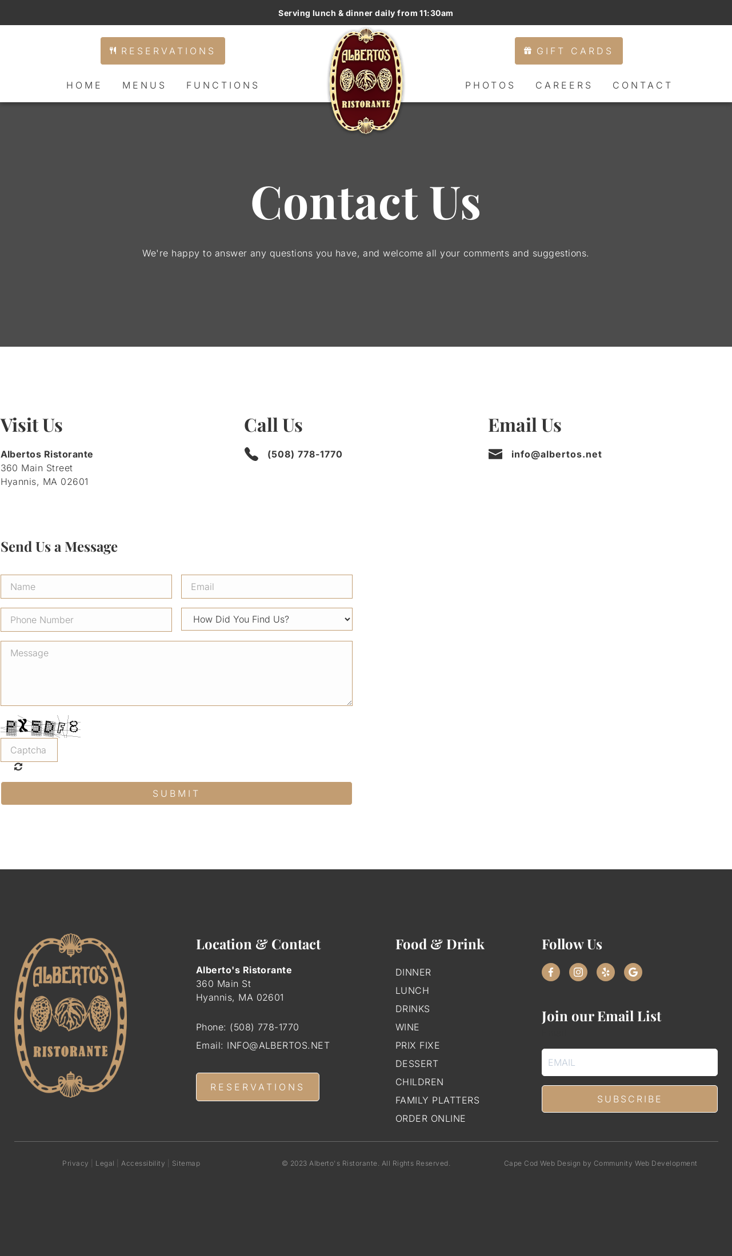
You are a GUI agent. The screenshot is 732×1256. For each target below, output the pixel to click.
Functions (223, 85)
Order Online (430, 1118)
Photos (490, 85)
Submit (177, 793)
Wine (407, 1027)
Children (419, 1082)
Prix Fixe (417, 1045)
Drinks (412, 1008)
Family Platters (437, 1100)
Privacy (75, 1163)
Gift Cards (569, 51)
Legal (104, 1163)
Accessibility (143, 1163)
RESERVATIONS (257, 1087)
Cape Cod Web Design (542, 1163)
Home (84, 85)
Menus (144, 85)
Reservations (163, 51)
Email (554, 1032)
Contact (643, 85)
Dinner (413, 972)
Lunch (412, 990)
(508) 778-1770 (305, 454)
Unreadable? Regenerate (21, 766)
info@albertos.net (556, 454)
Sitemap (186, 1163)
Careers (564, 85)
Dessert (416, 1063)
